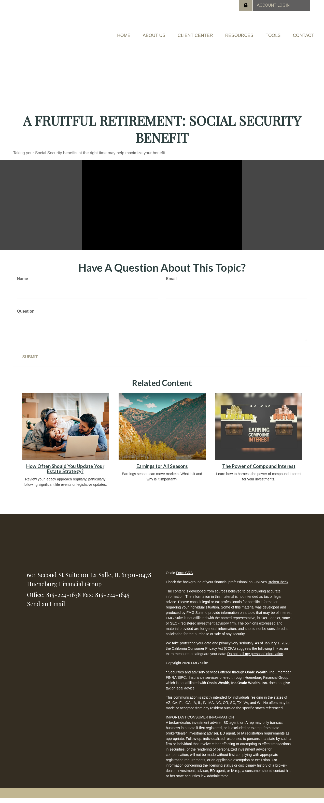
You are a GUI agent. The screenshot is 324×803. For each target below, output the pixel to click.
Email (171, 283)
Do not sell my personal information (255, 659)
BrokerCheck (278, 587)
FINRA (171, 682)
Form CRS (184, 578)
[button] (165, 32)
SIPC (181, 682)
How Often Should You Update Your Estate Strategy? (65, 473)
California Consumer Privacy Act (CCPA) (204, 653)
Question (26, 316)
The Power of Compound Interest (258, 471)
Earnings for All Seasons (162, 471)
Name (22, 283)
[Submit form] (30, 362)
